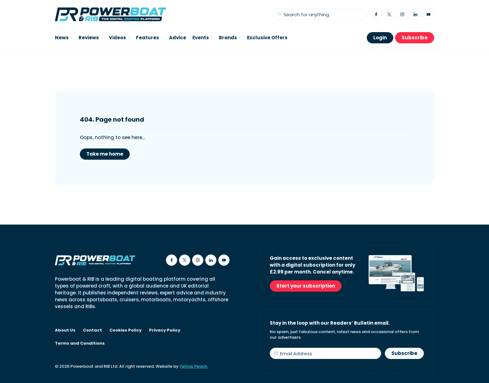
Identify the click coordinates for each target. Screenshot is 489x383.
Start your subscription (305, 286)
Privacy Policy (164, 330)
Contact (92, 330)
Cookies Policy (125, 330)
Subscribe (415, 37)
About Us (65, 330)
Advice (177, 37)
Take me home (104, 154)
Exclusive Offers (267, 37)
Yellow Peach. (194, 366)
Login (380, 37)
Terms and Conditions (80, 343)
